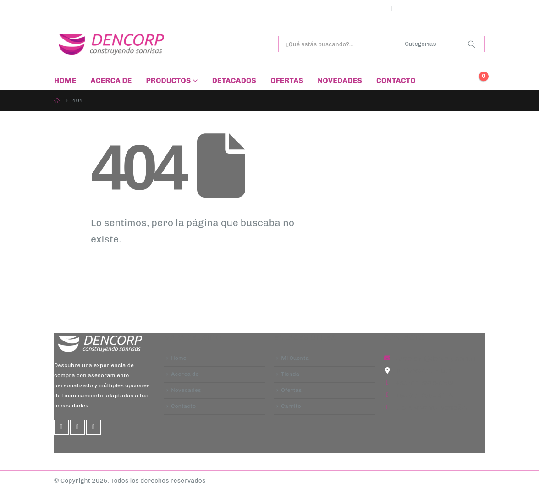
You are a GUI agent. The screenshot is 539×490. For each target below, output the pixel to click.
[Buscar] (471, 44)
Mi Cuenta (295, 358)
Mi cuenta (371, 8)
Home (65, 80)
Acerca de (111, 80)
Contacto (396, 80)
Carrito (291, 407)
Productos (168, 80)
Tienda (290, 374)
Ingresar (411, 8)
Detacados (234, 80)
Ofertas (286, 80)
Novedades (340, 80)
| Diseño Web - (239, 480)
